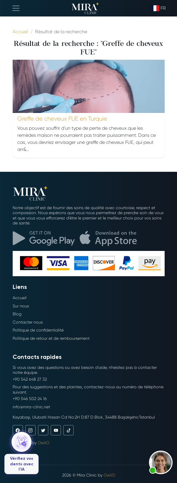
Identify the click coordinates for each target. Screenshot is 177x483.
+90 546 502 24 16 (30, 398)
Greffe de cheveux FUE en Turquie (62, 118)
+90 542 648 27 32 (30, 379)
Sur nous (21, 306)
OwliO (43, 442)
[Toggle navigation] (15, 8)
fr (158, 8)
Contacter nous (28, 322)
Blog (17, 314)
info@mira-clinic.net (31, 406)
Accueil (20, 297)
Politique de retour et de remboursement (51, 338)
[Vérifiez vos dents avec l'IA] (21, 453)
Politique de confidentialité (38, 330)
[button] (161, 462)
